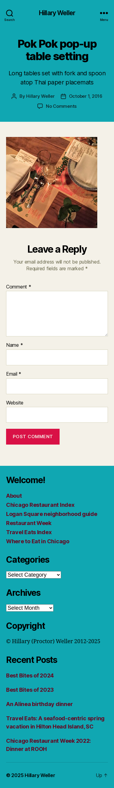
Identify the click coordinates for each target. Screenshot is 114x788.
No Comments (61, 106)
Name (14, 345)
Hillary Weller (57, 13)
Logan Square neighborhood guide (51, 514)
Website (14, 403)
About (14, 496)
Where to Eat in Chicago (37, 541)
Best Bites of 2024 (30, 675)
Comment (18, 287)
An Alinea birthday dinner (39, 704)
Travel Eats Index (28, 532)
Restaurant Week (28, 523)
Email (13, 374)
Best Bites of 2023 (30, 690)
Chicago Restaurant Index (40, 505)
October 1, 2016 (85, 96)
